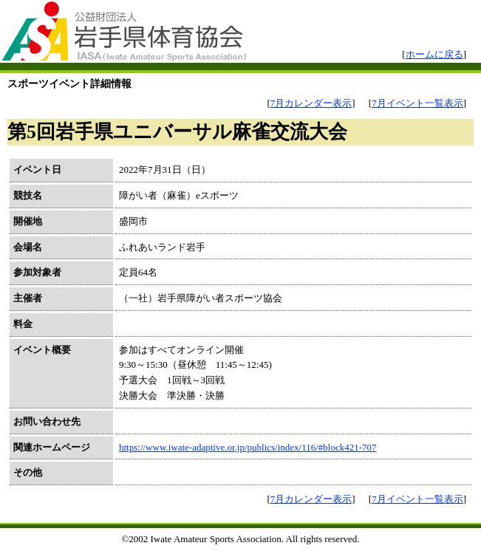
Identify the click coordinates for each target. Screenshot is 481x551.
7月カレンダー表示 (311, 103)
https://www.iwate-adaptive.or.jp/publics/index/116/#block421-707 (248, 447)
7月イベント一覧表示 (417, 103)
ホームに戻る (434, 54)
